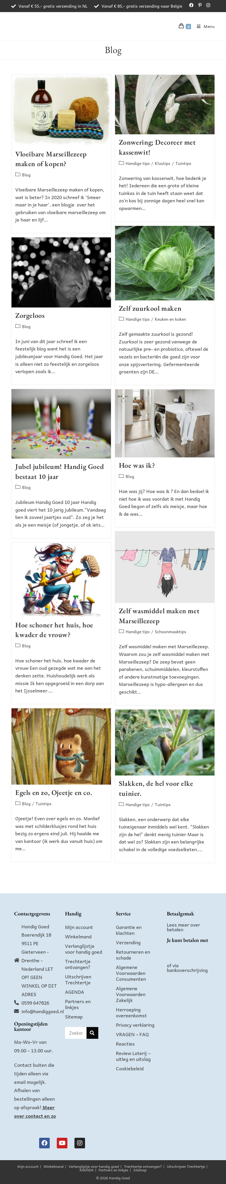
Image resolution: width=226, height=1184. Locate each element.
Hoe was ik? (137, 465)
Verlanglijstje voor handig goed (83, 948)
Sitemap (74, 1016)
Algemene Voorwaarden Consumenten (131, 973)
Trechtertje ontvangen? (78, 964)
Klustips (162, 163)
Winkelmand (78, 936)
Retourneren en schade (133, 954)
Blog (26, 174)
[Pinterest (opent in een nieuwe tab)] (200, 5)
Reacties (125, 1043)
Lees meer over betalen (183, 927)
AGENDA (74, 992)
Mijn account (79, 927)
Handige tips (138, 163)
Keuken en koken (170, 319)
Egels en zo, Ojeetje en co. (53, 792)
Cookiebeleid (130, 1068)
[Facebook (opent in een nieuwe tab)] (191, 5)
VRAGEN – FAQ (132, 1034)
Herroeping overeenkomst (131, 1012)
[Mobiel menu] (203, 26)
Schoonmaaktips (170, 631)
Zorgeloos (29, 315)
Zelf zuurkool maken (150, 308)
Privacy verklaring (135, 1024)
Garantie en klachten (129, 930)
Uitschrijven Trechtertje (78, 979)
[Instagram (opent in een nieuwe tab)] (207, 5)
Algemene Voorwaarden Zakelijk (130, 994)
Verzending (128, 942)
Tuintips (183, 163)
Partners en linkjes (78, 1004)
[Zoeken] (92, 1033)
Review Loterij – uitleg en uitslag (133, 1056)
